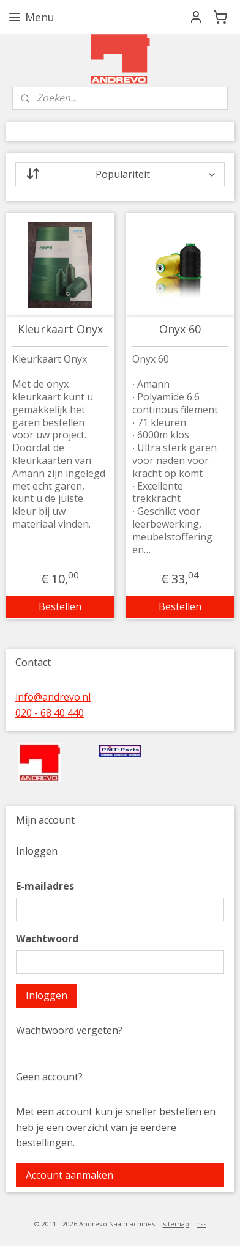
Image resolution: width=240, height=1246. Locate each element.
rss (201, 1223)
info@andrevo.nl (53, 697)
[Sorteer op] (120, 174)
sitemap (176, 1223)
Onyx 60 (180, 329)
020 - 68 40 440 (49, 713)
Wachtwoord (47, 938)
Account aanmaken (69, 1175)
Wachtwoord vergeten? (69, 1030)
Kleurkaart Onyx (60, 329)
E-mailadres (45, 886)
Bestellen (60, 606)
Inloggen (46, 995)
